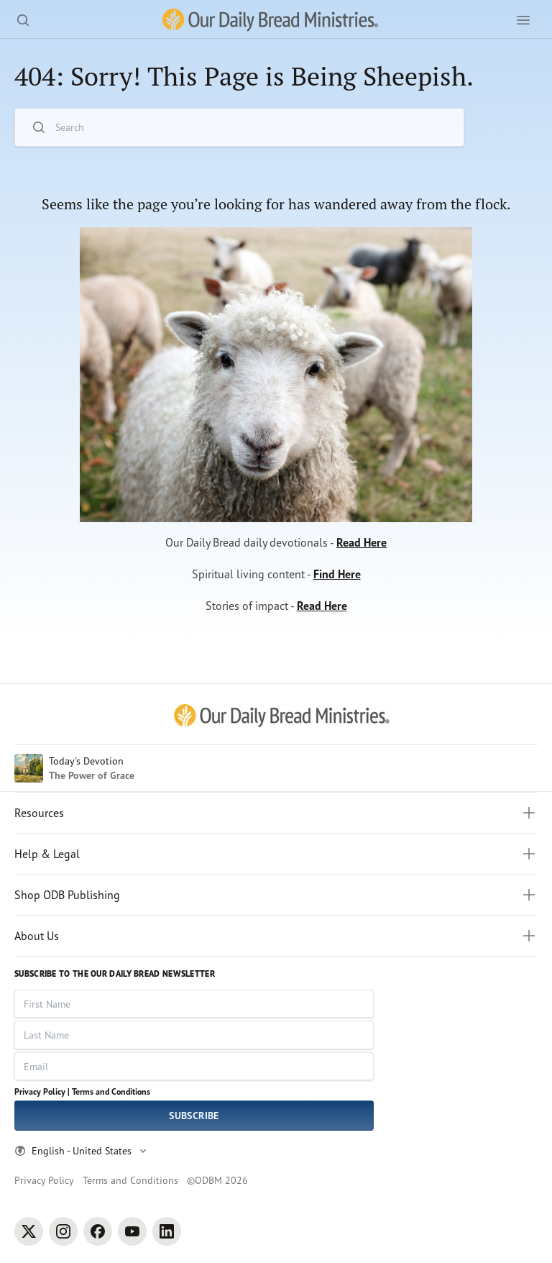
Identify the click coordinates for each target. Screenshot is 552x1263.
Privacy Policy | (42, 1091)
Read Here (361, 542)
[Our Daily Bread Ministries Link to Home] (270, 20)
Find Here (337, 574)
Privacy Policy (44, 1180)
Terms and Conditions (111, 1091)
